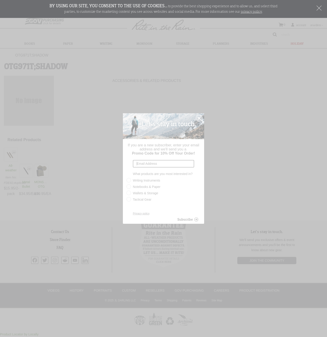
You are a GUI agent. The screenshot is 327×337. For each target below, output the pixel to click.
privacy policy (251, 12)
